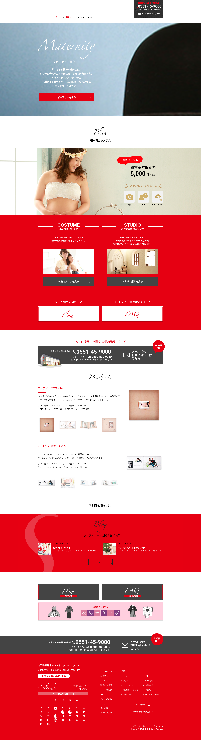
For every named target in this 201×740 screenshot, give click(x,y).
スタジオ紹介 (106, 690)
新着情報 (104, 676)
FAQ (102, 694)
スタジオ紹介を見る (132, 281)
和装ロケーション (131, 690)
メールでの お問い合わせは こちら (142, 355)
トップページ (56, 17)
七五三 (126, 676)
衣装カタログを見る (68, 281)
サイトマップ (158, 726)
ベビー (148, 676)
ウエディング (129, 685)
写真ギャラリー (107, 685)
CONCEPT (65, 7)
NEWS (55, 7)
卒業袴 (148, 690)
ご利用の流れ (106, 699)
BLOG (112, 7)
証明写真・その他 (152, 694)
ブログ (103, 704)
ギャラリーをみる (66, 97)
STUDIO (103, 7)
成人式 (126, 681)
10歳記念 (149, 681)
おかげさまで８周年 (61, 548)
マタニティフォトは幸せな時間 (131, 548)
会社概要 (104, 708)
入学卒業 (149, 685)
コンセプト (105, 680)
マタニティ (128, 694)
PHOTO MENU (78, 7)
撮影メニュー (71, 17)
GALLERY (92, 7)
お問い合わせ (106, 713)
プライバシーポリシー (140, 726)
